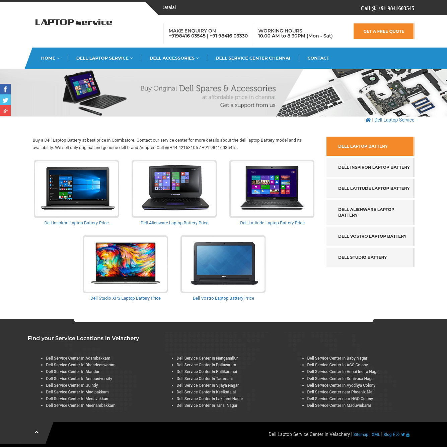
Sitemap (361, 434)
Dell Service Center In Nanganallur (207, 358)
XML (376, 434)
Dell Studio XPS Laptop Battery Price (125, 298)
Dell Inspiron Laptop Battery (374, 167)
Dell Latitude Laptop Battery (374, 188)
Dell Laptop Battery (363, 146)
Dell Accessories (174, 58)
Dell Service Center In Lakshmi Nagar (210, 398)
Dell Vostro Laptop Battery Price (223, 298)
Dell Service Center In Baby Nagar (337, 358)
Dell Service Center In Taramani (205, 378)
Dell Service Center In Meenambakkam (81, 405)
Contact (318, 58)
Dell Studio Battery (362, 257)
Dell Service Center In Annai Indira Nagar (343, 371)
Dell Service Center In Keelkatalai (206, 392)
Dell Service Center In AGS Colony (337, 365)
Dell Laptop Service (104, 58)
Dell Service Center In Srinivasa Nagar (341, 378)
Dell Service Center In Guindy (72, 385)
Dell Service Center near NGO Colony (340, 398)
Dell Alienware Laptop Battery (366, 212)
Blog (387, 434)
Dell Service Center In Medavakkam (78, 398)
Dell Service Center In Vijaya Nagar (208, 385)
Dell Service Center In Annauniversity (79, 378)
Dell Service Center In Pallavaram (206, 365)
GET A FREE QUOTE (384, 31)
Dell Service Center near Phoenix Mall (341, 392)
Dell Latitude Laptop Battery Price (272, 222)
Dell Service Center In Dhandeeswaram (81, 365)
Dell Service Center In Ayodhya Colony (341, 385)
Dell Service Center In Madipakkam (77, 392)
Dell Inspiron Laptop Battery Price (77, 222)
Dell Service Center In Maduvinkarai (339, 405)
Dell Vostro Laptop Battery (372, 236)
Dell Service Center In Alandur (73, 371)
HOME (50, 58)
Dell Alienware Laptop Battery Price (174, 222)
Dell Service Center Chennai (253, 58)
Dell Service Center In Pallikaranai (207, 371)
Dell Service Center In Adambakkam (78, 358)
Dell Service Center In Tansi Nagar (207, 405)
